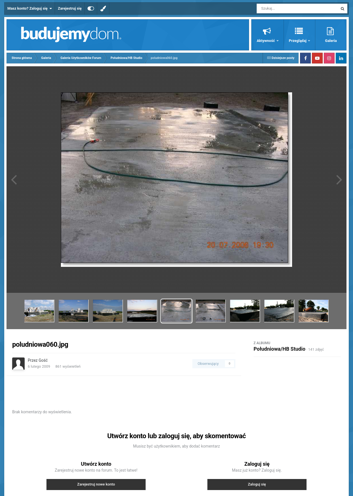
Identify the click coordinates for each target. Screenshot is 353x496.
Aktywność (266, 41)
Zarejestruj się (70, 8)
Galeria (331, 41)
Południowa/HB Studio (279, 349)
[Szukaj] (284, 8)
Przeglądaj (298, 41)
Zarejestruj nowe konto (96, 484)
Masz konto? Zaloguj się (29, 8)
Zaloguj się (257, 484)
